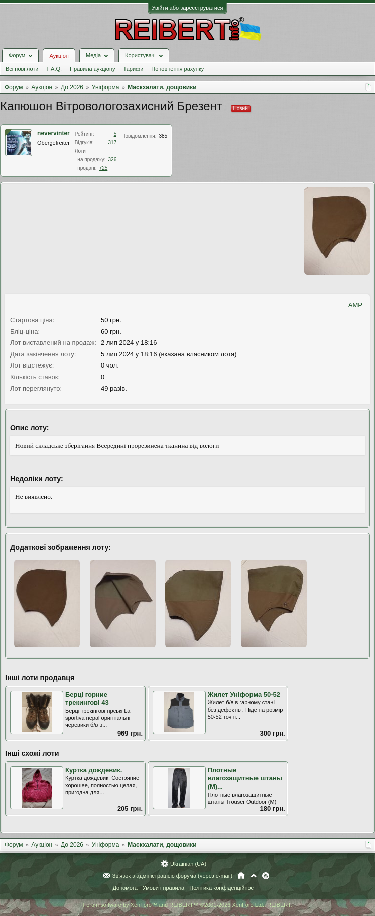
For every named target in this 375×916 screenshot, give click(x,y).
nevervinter (53, 133)
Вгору (253, 875)
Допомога (124, 888)
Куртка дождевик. (93, 770)
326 (112, 159)
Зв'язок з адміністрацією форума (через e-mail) (172, 876)
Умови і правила (163, 888)
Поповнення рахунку (177, 69)
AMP (355, 305)
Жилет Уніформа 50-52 (244, 694)
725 (103, 168)
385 (163, 136)
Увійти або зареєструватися (187, 8)
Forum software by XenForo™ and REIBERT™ (187, 905)
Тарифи (133, 69)
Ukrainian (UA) (188, 864)
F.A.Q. (54, 69)
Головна (241, 875)
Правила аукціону (92, 69)
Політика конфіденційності (223, 888)
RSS (265, 875)
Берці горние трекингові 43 (87, 699)
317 (112, 142)
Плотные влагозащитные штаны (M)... (245, 778)
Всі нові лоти (22, 69)
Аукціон (58, 56)
